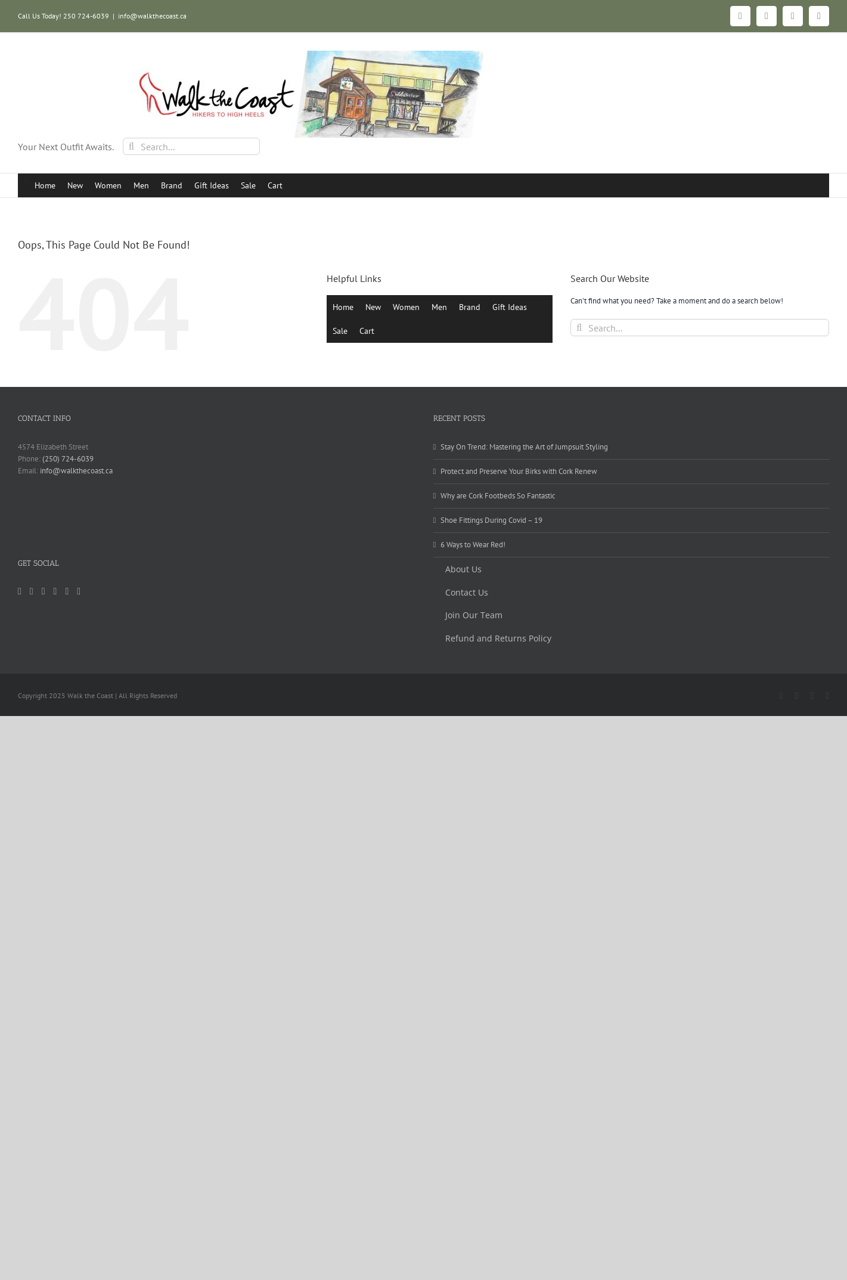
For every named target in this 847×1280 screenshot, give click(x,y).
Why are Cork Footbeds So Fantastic (498, 496)
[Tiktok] (43, 591)
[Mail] (78, 591)
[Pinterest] (55, 591)
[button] (26, 180)
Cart (275, 185)
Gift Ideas (211, 185)
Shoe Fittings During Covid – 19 (491, 520)
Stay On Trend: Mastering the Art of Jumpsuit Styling (524, 447)
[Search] (131, 146)
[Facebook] (31, 591)
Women (108, 185)
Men (141, 185)
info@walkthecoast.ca (152, 15)
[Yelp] (67, 591)
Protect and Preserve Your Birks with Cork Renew (518, 471)
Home (45, 185)
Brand (171, 185)
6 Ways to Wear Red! (472, 545)
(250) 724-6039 (68, 459)
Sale (248, 185)
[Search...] (191, 146)
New (75, 185)
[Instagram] (19, 591)
